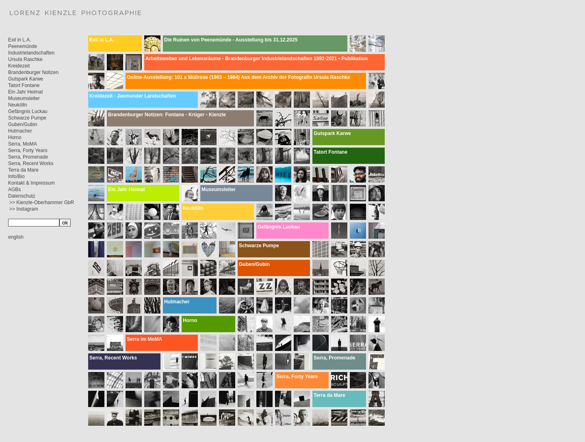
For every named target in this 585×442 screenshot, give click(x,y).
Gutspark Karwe (25, 79)
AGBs (14, 189)
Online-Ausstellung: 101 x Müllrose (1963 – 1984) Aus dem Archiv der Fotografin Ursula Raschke (238, 77)
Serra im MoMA (144, 339)
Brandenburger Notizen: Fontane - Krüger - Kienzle (167, 115)
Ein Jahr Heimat (25, 92)
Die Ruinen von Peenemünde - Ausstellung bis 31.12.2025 (230, 40)
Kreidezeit (19, 66)
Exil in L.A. (19, 40)
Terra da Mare (23, 170)
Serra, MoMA (22, 144)
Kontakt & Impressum (31, 183)
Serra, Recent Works (30, 163)
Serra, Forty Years (28, 150)
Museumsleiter (24, 98)
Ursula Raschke (25, 59)
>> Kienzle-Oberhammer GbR (41, 202)
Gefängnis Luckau (28, 111)
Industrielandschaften (31, 53)
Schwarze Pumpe (27, 118)
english (16, 237)
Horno (15, 137)
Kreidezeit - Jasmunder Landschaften (132, 96)
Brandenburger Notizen (33, 72)
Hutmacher (20, 131)
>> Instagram (23, 209)
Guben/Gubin (22, 124)
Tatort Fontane (23, 85)
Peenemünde (22, 46)
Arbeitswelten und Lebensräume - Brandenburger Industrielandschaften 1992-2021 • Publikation (256, 58)
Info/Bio (16, 176)
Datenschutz (21, 196)
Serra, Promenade (28, 157)
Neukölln (17, 105)
